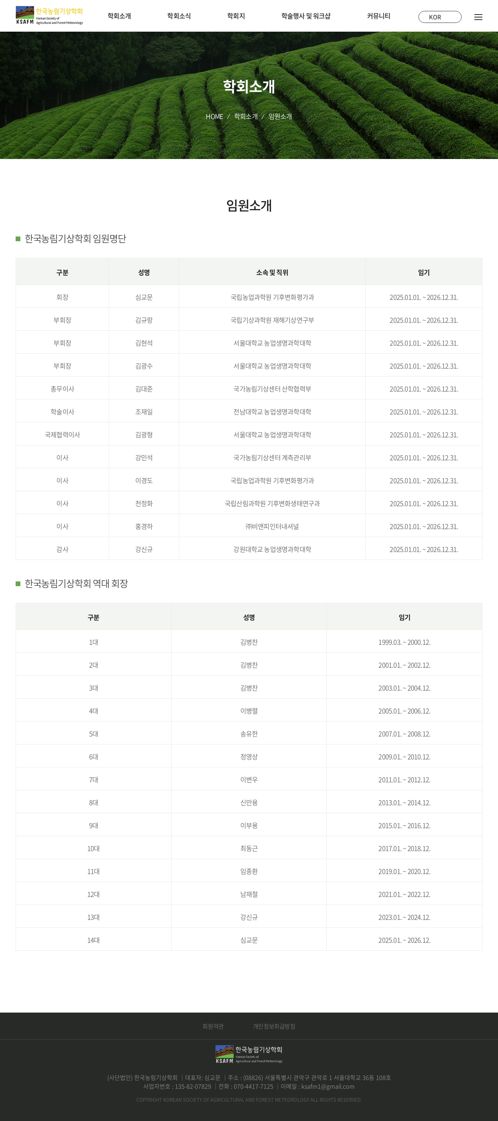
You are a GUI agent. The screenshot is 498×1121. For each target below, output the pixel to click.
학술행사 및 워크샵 (306, 16)
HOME (214, 116)
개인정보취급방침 (274, 1026)
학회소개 (119, 16)
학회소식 (179, 16)
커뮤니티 (379, 16)
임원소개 (280, 116)
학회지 (236, 16)
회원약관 (213, 1026)
